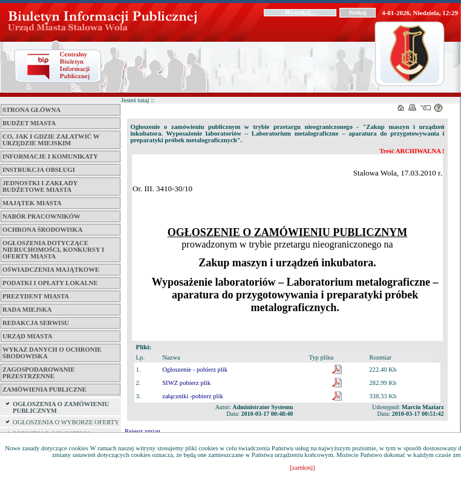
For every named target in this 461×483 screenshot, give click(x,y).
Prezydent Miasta (35, 296)
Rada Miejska (26, 309)
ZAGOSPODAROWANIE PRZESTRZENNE (38, 373)
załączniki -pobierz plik (192, 396)
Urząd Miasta (27, 336)
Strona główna (31, 110)
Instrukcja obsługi (38, 169)
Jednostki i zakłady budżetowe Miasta (39, 186)
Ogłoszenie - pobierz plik (194, 369)
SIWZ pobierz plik (186, 383)
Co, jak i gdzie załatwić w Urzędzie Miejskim (50, 139)
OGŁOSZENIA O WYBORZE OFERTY (66, 422)
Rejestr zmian (142, 431)
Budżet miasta (29, 123)
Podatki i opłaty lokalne (50, 283)
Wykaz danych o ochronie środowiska (52, 353)
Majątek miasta (32, 203)
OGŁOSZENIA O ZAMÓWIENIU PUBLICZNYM (61, 407)
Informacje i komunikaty (50, 156)
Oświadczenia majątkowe (50, 269)
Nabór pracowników (41, 216)
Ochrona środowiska (42, 229)
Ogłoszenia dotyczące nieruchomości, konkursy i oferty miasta (53, 250)
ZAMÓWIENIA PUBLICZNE (44, 389)
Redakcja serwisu (35, 323)
